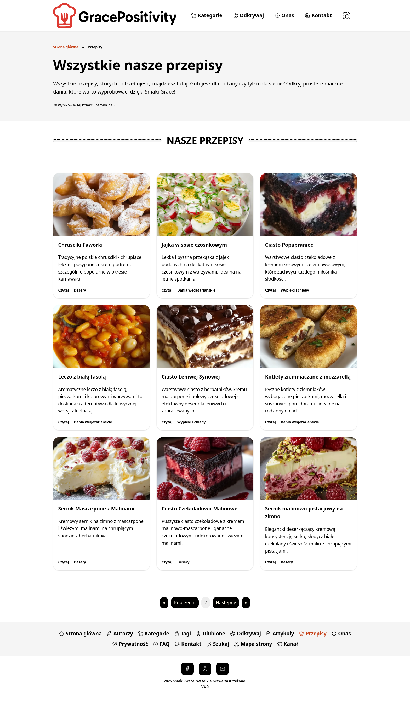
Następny (226, 603)
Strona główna (65, 47)
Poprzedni (185, 603)
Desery (80, 290)
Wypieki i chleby (295, 290)
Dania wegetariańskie (196, 290)
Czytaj (63, 290)
